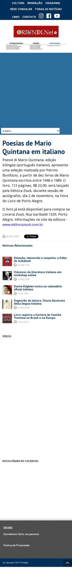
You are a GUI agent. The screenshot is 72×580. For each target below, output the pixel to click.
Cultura (18, 3)
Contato (29, 17)
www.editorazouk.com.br (22, 224)
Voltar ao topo (67, 563)
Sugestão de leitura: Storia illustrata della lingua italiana (39, 302)
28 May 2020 (24, 264)
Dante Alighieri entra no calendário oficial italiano (38, 287)
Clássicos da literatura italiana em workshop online (37, 273)
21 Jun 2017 (23, 321)
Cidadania (52, 3)
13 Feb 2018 (23, 307)
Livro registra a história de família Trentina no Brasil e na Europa (37, 316)
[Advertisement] (35, 90)
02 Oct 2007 (12, 236)
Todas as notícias (48, 9)
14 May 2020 (24, 279)
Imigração (34, 3)
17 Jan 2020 (23, 293)
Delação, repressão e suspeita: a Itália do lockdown (40, 259)
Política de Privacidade (16, 545)
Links (16, 17)
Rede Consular (21, 9)
